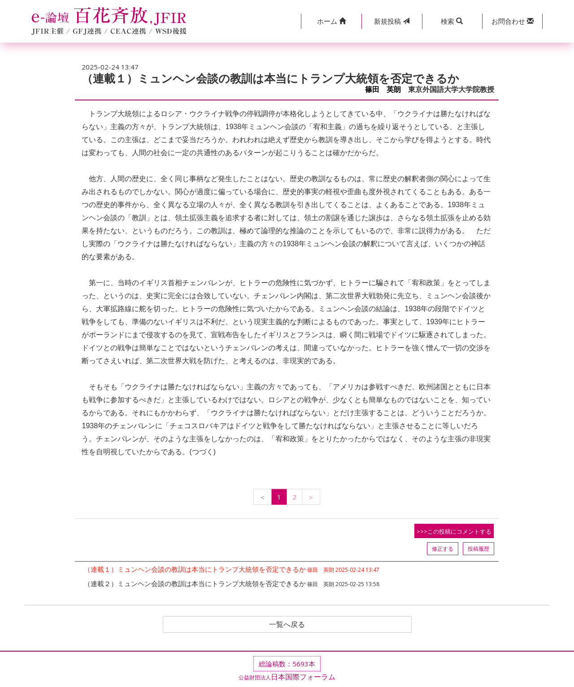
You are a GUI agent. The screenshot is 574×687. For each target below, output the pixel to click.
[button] (331, 21)
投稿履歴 (478, 548)
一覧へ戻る (287, 625)
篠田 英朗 (383, 89)
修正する (442, 548)
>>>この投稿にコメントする (454, 531)
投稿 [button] (391, 21)
